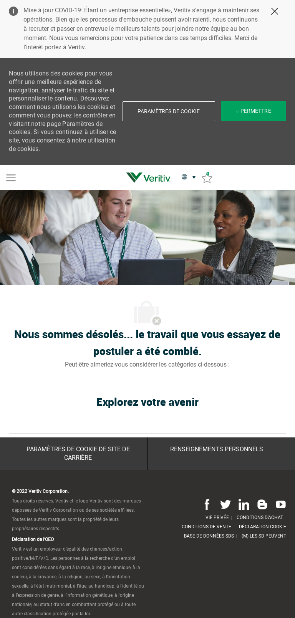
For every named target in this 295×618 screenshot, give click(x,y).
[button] (169, 111)
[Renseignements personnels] (216, 449)
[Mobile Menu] (11, 177)
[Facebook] (207, 504)
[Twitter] (225, 504)
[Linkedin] (243, 504)
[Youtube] (279, 504)
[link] (150, 177)
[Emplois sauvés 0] (207, 178)
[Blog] (262, 504)
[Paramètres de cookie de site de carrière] (78, 453)
